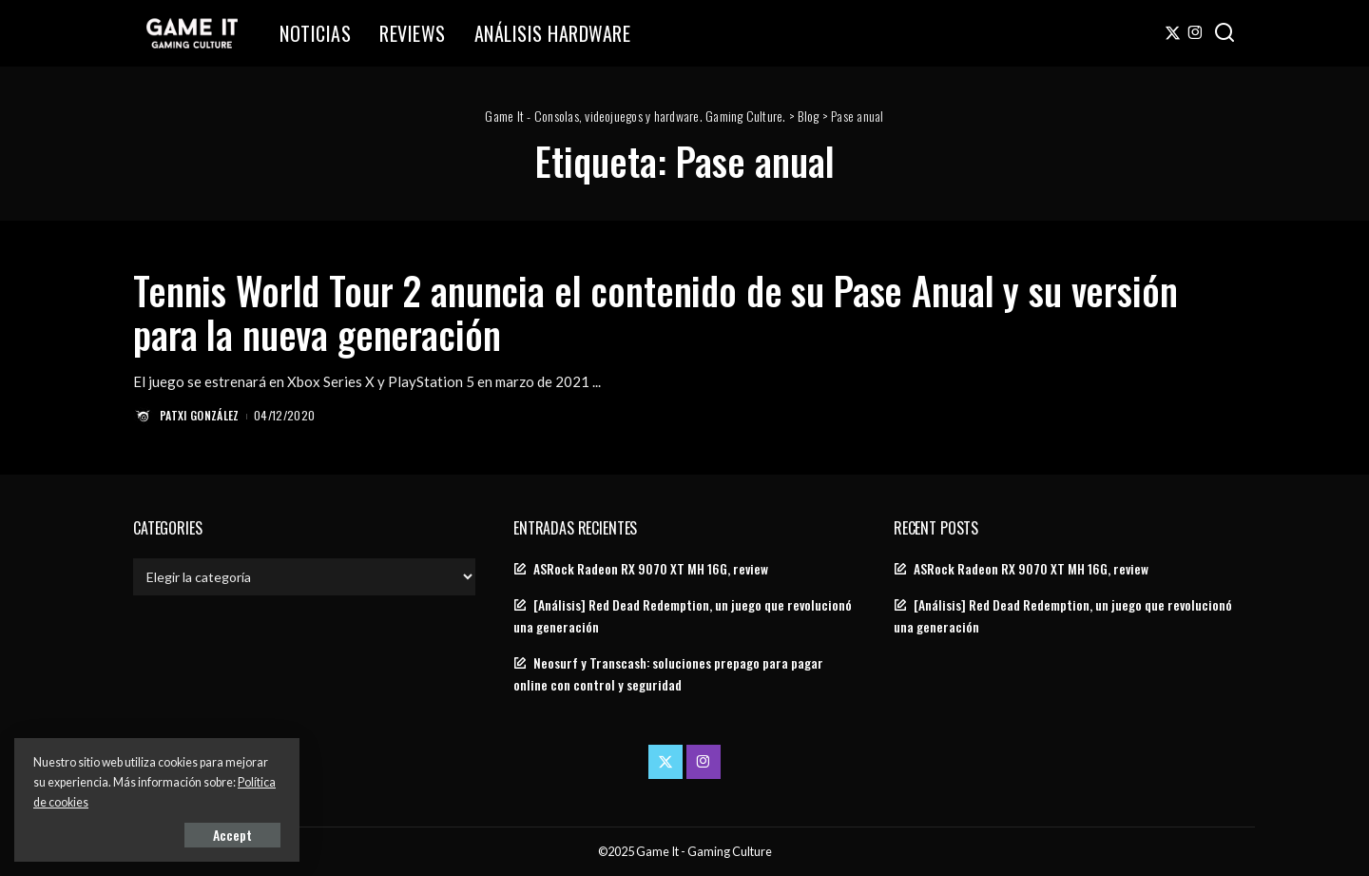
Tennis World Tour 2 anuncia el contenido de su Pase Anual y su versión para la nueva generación (655, 312)
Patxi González (200, 415)
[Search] (1224, 33)
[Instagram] (1195, 33)
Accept (232, 835)
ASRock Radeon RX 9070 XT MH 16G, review (650, 568)
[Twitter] (1173, 33)
